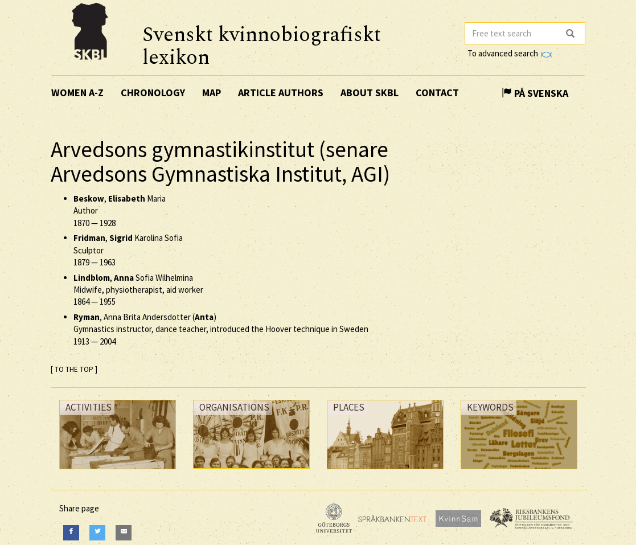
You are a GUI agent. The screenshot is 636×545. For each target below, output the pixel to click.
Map (211, 92)
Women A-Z (77, 92)
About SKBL (369, 92)
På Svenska (535, 93)
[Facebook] (71, 532)
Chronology (153, 92)
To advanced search (509, 53)
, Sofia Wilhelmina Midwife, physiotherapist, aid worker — (138, 290)
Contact (437, 92)
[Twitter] (97, 532)
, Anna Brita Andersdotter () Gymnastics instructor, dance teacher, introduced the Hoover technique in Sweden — (220, 329)
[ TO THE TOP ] (74, 369)
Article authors (280, 92)
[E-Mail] (124, 532)
